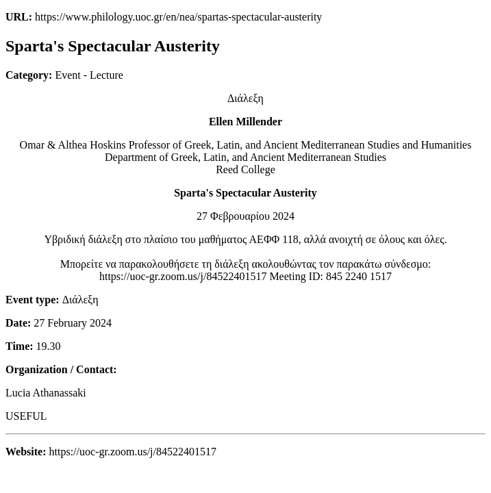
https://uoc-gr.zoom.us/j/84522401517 (182, 276)
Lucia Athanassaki (45, 393)
